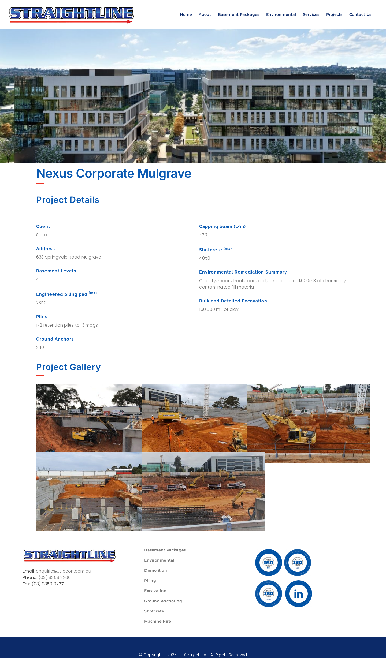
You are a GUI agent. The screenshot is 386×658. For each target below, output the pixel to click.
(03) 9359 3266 (55, 577)
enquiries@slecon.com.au (63, 571)
